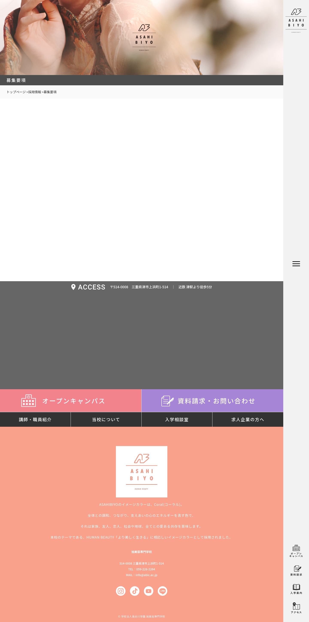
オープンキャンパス (70, 400)
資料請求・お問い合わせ (212, 400)
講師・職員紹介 (35, 419)
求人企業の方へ (247, 419)
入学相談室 (177, 419)
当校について (106, 419)
